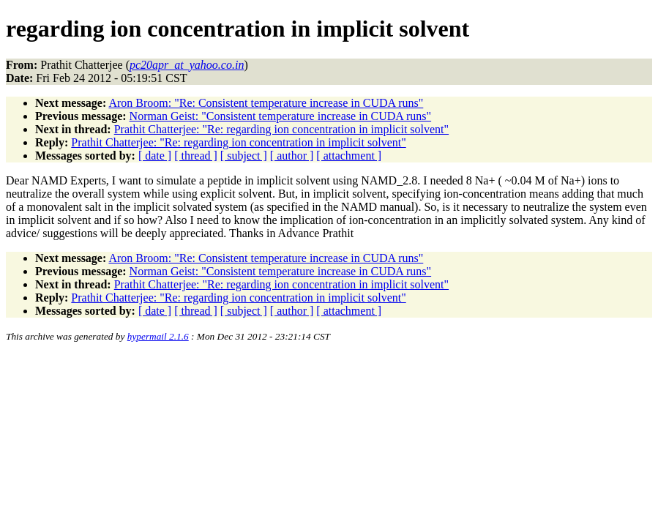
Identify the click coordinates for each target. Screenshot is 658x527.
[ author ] (292, 155)
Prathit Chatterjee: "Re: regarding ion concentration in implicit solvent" (281, 129)
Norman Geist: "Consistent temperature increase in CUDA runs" (281, 116)
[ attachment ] (348, 155)
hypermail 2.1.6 (158, 336)
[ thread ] (195, 155)
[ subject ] (243, 155)
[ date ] (154, 155)
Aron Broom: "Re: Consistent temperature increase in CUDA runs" (265, 103)
